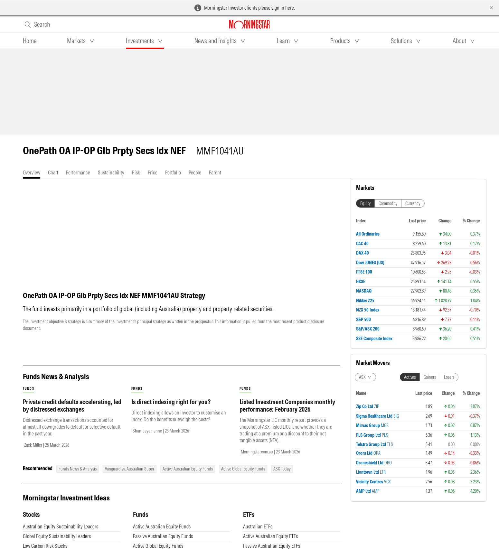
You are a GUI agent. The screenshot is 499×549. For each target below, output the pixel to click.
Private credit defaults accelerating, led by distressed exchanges (72, 405)
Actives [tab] (410, 377)
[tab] (29, 41)
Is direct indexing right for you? (171, 401)
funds (28, 388)
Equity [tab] (365, 203)
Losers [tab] (449, 377)
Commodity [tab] (388, 203)
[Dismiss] (491, 7)
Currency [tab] (412, 203)
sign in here (282, 8)
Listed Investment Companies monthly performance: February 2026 (287, 405)
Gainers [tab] (430, 377)
